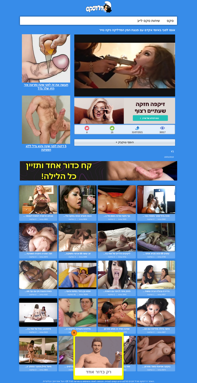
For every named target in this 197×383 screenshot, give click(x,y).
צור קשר (98, 375)
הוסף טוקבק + (125, 142)
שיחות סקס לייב (148, 21)
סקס (170, 21)
